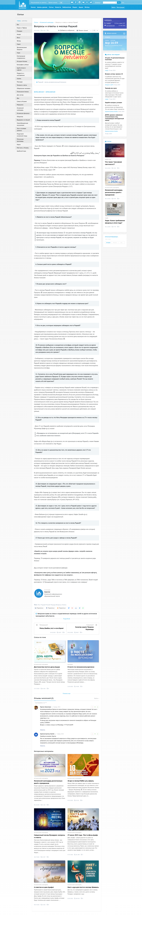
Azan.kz (47, 592)
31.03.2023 (70, 686)
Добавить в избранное (66, 30)
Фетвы (87, 7)
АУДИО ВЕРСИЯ (50, 92)
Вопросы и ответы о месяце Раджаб (67, 22)
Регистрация (120, 7)
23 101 (76, 800)
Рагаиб (48, 605)
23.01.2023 (36, 30)
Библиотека (67, 7)
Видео (75, 7)
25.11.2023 (107, 226)
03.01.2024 (107, 168)
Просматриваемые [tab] (111, 237)
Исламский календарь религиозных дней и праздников (48, 782)
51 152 (43, 804)
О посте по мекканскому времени (81, 667)
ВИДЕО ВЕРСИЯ (39, 92)
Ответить (42, 730)
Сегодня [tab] (108, 242)
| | (94, 30)
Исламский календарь (47, 22)
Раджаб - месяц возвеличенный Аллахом (52, 82)
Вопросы (58, 605)
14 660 (76, 686)
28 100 (43, 688)
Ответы (64, 605)
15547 (76, 632)
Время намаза (53, 2)
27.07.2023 (36, 688)
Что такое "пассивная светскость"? (113, 163)
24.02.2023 (53, 632)
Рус (119, 2)
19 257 (43, 857)
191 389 (77, 854)
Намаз (33, 7)
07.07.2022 (70, 854)
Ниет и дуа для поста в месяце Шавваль (83, 887)
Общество (108, 159)
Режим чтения (82, 30)
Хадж (106, 218)
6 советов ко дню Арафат (44, 887)
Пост (39, 605)
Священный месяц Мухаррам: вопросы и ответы (49, 836)
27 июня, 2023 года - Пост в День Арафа (83, 835)
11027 (59, 632)
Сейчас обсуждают (112, 54)
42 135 (43, 30)
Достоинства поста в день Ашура (47, 667)
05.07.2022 (36, 904)
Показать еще (66, 693)
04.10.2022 (70, 632)
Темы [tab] (19, 21)
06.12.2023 (107, 198)
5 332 (114, 168)
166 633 (77, 898)
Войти (113, 7)
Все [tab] (121, 242)
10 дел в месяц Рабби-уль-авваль (81, 781)
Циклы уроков (42, 7)
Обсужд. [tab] (108, 239)
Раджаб (43, 605)
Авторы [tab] (24, 21)
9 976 (114, 198)
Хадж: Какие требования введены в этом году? (115, 222)
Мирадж (53, 605)
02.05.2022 (70, 898)
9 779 (114, 226)
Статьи (51, 7)
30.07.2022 (36, 857)
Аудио (81, 7)
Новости (58, 7)
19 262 (43, 904)
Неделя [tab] (115, 242)
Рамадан (70, 664)
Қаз (123, 2)
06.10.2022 (36, 804)
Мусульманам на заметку (38, 2)
